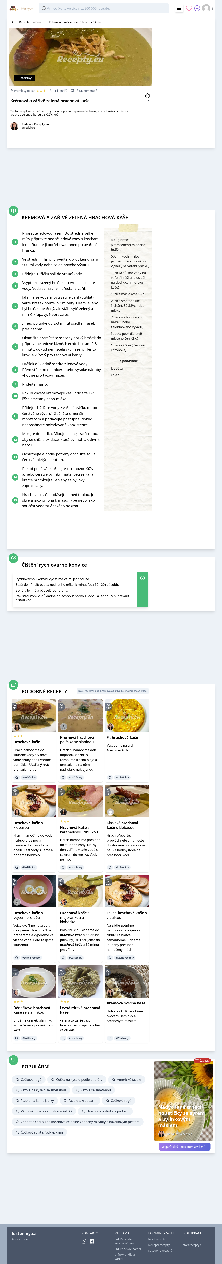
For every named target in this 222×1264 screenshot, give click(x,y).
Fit (122, 737)
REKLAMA (122, 1233)
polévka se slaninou (77, 740)
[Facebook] (91, 1241)
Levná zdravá (80, 1010)
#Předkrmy (122, 1038)
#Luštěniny (29, 777)
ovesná (126, 1003)
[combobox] (104, 8)
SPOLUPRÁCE (192, 1233)
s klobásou (28, 825)
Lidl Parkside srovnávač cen (124, 1241)
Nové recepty (157, 1239)
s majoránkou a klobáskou (74, 917)
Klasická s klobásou (122, 825)
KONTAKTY (89, 1233)
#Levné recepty (31, 957)
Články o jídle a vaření (125, 1257)
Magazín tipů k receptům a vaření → (184, 1147)
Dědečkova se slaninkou (31, 1010)
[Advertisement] (184, 42)
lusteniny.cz (24, 1233)
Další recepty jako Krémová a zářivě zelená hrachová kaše (112, 691)
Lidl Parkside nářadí (128, 1249)
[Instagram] (83, 1241)
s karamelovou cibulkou (79, 829)
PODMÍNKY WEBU (162, 1233)
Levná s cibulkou (127, 915)
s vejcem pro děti (28, 915)
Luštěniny (24, 78)
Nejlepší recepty (159, 1245)
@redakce (28, 127)
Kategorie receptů (160, 1250)
